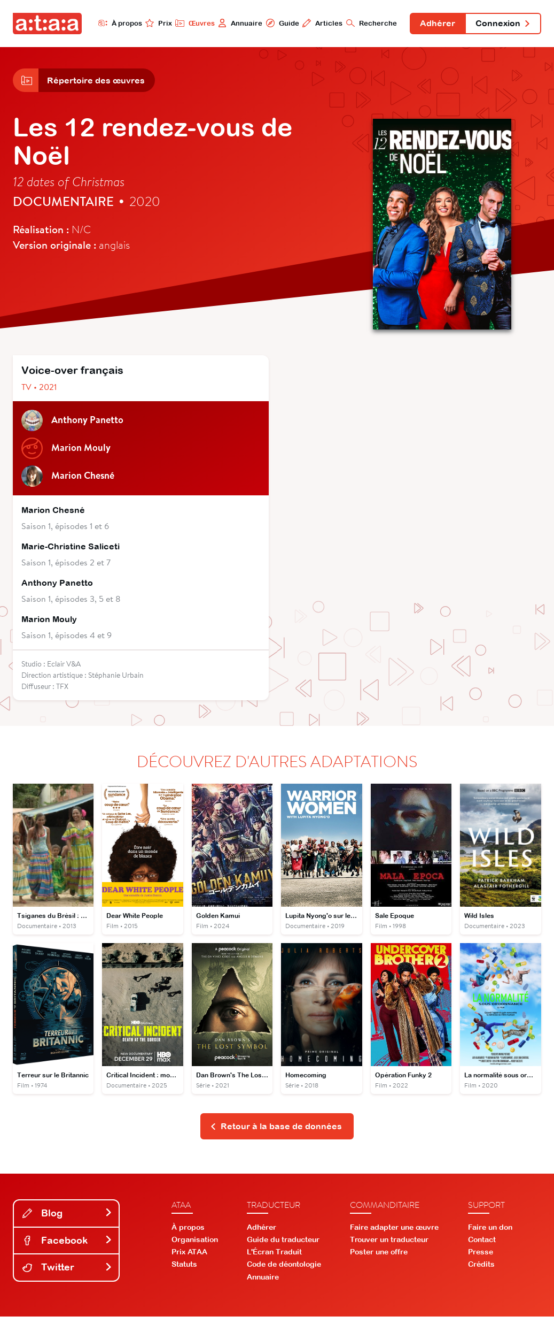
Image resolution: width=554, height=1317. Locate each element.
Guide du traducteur (283, 1240)
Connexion (502, 23)
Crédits (481, 1265)
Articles (321, 23)
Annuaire (239, 23)
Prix (157, 23)
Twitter (67, 1268)
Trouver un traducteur (389, 1240)
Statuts (184, 1265)
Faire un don (490, 1227)
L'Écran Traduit (274, 1253)
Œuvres (193, 23)
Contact (482, 1240)
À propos (119, 23)
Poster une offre (379, 1253)
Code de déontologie (284, 1265)
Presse (480, 1253)
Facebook (67, 1240)
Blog (67, 1213)
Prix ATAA (189, 1253)
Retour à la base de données (276, 1127)
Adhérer (437, 23)
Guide (281, 23)
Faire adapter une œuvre (394, 1227)
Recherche (370, 23)
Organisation (194, 1240)
